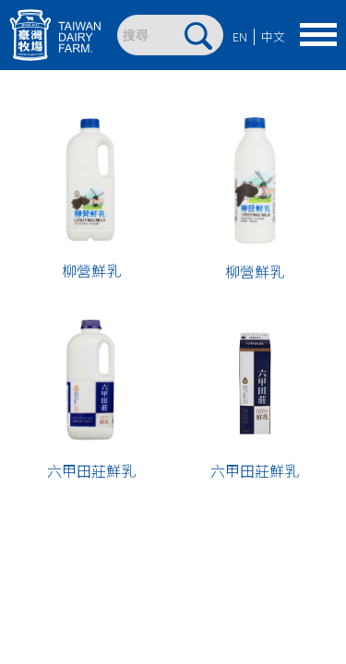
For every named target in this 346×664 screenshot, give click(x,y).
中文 (273, 36)
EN (240, 36)
